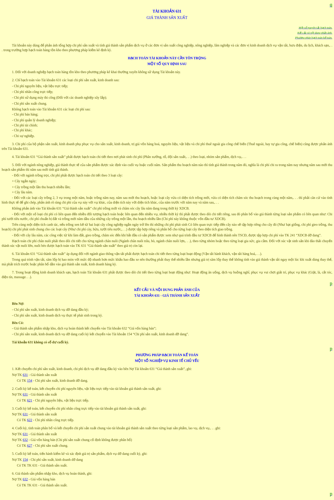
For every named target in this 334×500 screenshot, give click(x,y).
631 (25, 375)
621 (29, 400)
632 (25, 440)
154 (29, 380)
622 (29, 420)
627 (29, 445)
